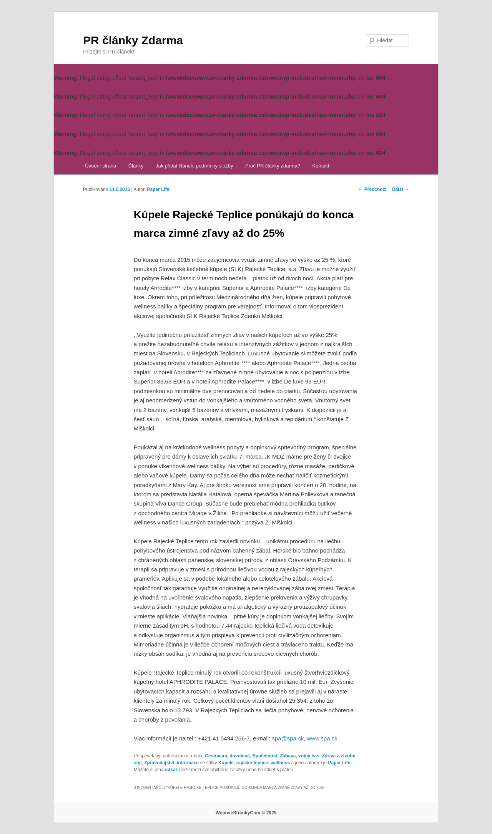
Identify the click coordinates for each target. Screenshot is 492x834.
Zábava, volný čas (299, 756)
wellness (280, 762)
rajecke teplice (252, 762)
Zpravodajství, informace (171, 762)
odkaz (171, 769)
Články (136, 166)
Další (400, 189)
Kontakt (320, 166)
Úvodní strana (100, 166)
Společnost (265, 756)
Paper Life (158, 189)
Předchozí (372, 189)
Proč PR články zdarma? (272, 166)
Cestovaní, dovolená (227, 756)
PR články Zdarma (133, 40)
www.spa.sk (322, 738)
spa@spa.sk (288, 738)
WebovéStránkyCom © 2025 (246, 813)
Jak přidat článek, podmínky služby (194, 166)
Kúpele (226, 762)
